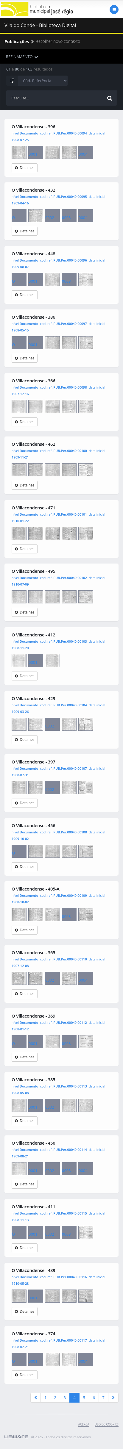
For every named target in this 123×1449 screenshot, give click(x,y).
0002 (52, 152)
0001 (36, 151)
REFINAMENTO (22, 56)
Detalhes (24, 167)
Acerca (83, 1424)
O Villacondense (19, 152)
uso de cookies (107, 1424)
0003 (69, 152)
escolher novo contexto (54, 41)
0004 (86, 151)
